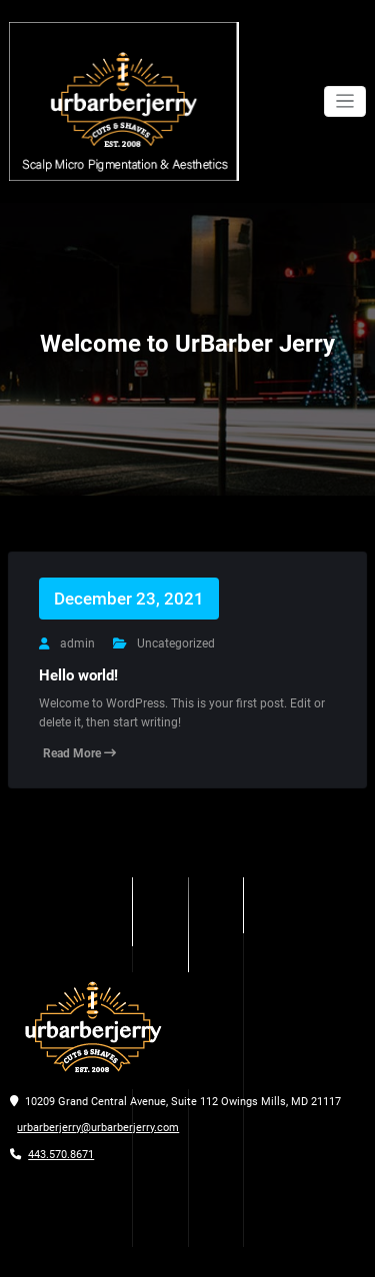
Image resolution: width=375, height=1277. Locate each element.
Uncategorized (176, 643)
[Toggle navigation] (345, 101)
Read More (79, 753)
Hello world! (78, 675)
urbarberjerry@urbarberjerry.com (98, 1127)
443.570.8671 (61, 1154)
